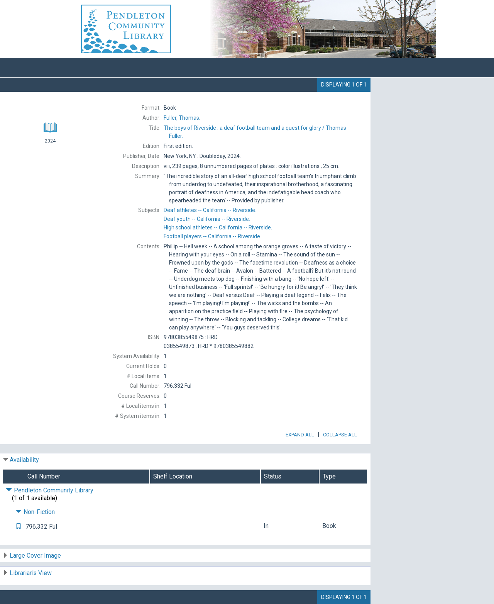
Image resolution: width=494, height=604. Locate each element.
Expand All (300, 435)
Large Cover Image (35, 555)
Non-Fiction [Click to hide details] (35, 512)
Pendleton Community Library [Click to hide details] (49, 490)
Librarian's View (31, 573)
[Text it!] (18, 526)
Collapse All (340, 435)
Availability (24, 459)
